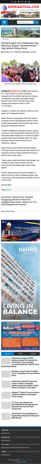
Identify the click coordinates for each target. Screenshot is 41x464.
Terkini (20, 353)
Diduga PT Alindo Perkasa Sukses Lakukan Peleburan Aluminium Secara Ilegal (26, 394)
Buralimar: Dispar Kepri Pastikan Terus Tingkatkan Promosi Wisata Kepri (26, 373)
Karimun (8, 190)
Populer (7, 353)
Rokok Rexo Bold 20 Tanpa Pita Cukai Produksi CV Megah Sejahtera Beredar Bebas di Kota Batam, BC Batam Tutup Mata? (25, 384)
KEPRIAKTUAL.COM (26, 460)
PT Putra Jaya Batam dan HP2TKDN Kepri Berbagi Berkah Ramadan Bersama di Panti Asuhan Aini (25, 405)
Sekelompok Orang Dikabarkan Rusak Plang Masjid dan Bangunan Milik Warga (25, 416)
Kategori (33, 353)
